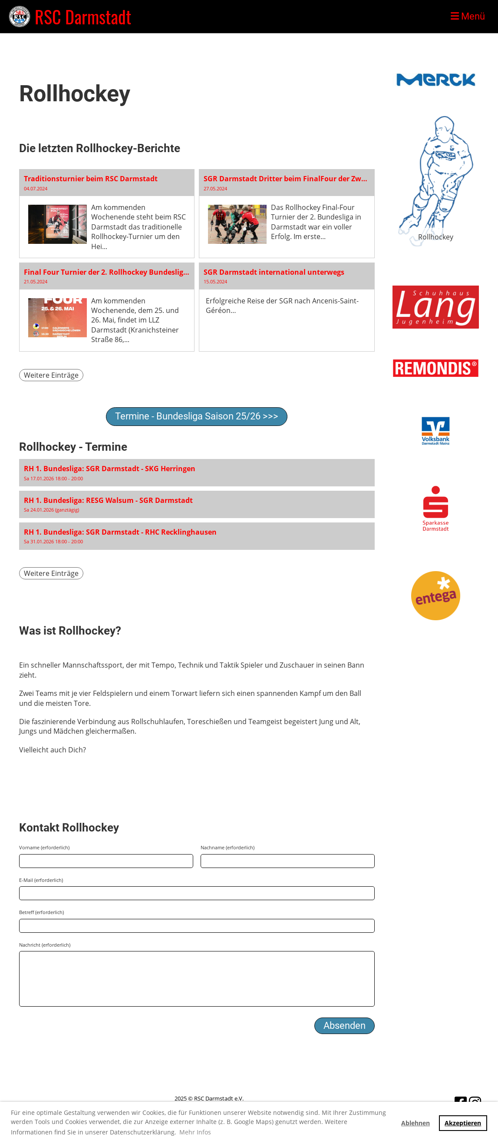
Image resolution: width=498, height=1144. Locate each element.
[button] (197, 472)
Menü (468, 16)
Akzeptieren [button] (463, 1123)
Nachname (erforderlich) (227, 847)
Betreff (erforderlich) (41, 912)
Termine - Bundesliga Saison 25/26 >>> (196, 416)
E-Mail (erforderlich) (41, 880)
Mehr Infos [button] (195, 1132)
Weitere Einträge (51, 375)
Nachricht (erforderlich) (44, 944)
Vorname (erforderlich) (44, 847)
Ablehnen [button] (415, 1123)
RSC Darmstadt (83, 16)
